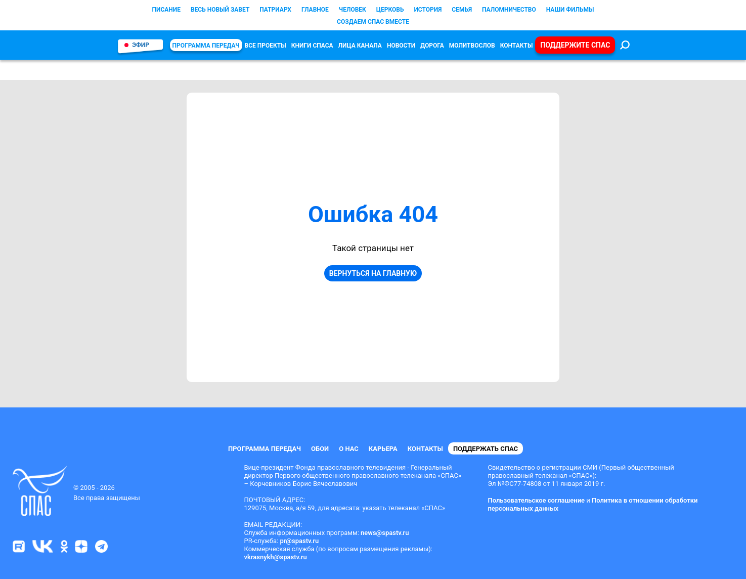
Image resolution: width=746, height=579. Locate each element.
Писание (166, 9)
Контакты (516, 45)
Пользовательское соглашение (536, 500)
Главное (315, 9)
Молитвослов (472, 45)
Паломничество (509, 9)
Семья (462, 9)
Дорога (432, 45)
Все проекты (265, 45)
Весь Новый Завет (220, 9)
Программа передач (206, 45)
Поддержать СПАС (485, 448)
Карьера (383, 448)
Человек (352, 9)
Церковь (390, 9)
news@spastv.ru (385, 532)
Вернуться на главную (373, 273)
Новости (401, 45)
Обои (320, 448)
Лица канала (360, 45)
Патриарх (275, 9)
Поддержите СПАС (575, 45)
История (428, 9)
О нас (349, 448)
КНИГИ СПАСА (312, 45)
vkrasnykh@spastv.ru (275, 557)
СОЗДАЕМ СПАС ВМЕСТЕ (373, 21)
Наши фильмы (570, 9)
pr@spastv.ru (299, 541)
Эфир (140, 45)
